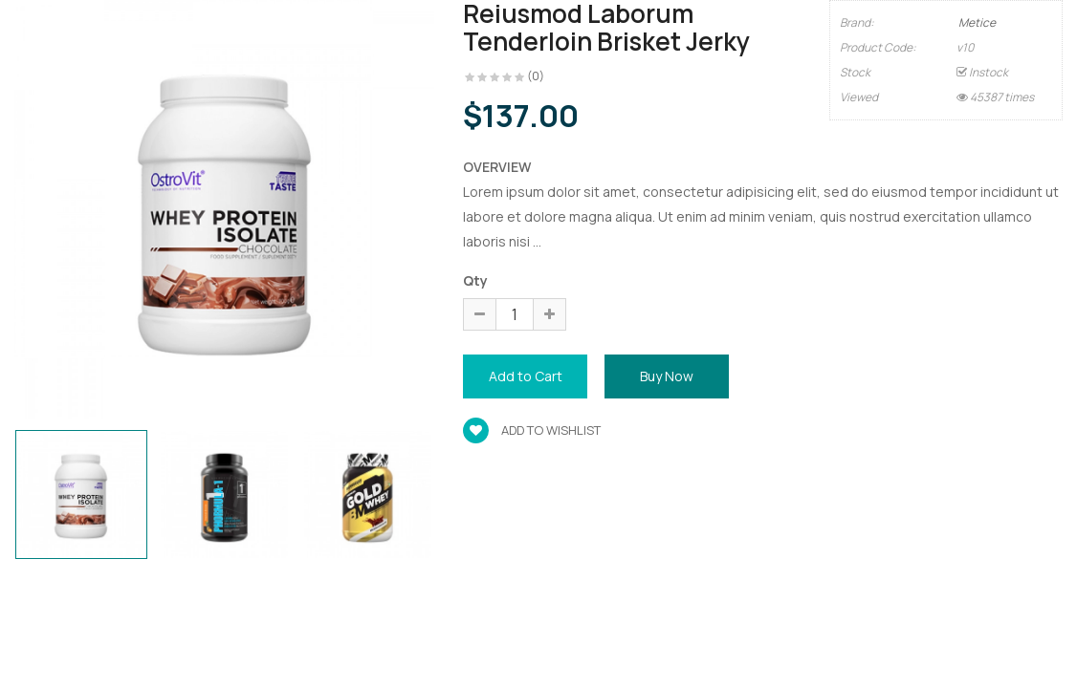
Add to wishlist (532, 430)
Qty (475, 280)
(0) (535, 76)
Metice (977, 22)
